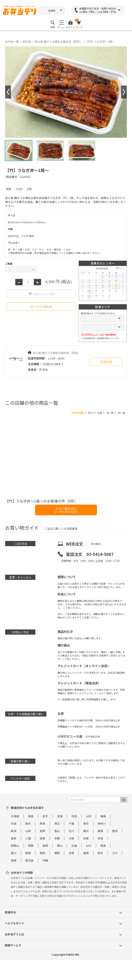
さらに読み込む (66, 510)
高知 (42, 853)
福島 (103, 816)
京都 (57, 838)
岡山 (60, 845)
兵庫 (86, 838)
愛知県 (27, 41)
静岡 (100, 831)
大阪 (71, 838)
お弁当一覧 (12, 41)
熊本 (100, 853)
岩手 (45, 816)
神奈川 (102, 823)
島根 (45, 845)
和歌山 (15, 845)
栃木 (28, 823)
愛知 (115, 831)
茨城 (13, 823)
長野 (42, 831)
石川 (71, 831)
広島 (74, 845)
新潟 (13, 831)
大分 (115, 853)
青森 (31, 816)
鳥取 (31, 845)
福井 (86, 831)
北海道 (15, 816)
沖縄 (45, 860)
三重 (28, 838)
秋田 (74, 816)
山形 (88, 816)
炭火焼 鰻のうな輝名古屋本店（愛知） (58, 41)
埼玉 (57, 823)
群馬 (42, 823)
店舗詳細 (106, 362)
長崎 (86, 853)
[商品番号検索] (94, 800)
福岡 (57, 853)
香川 (13, 853)
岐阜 (13, 838)
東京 (86, 823)
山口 (88, 845)
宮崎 (13, 860)
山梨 (28, 831)
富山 (57, 831)
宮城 (60, 816)
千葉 (71, 823)
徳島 (103, 845)
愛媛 (28, 853)
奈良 (100, 838)
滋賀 (42, 838)
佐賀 (71, 853)
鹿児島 (29, 860)
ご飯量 (8, 263)
